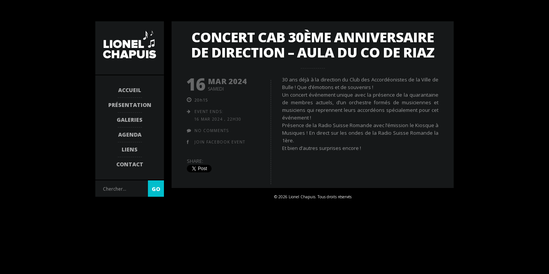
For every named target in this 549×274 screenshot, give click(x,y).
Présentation (129, 104)
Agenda (129, 134)
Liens (130, 149)
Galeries (130, 119)
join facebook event (219, 142)
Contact (129, 164)
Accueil (129, 90)
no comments (211, 130)
